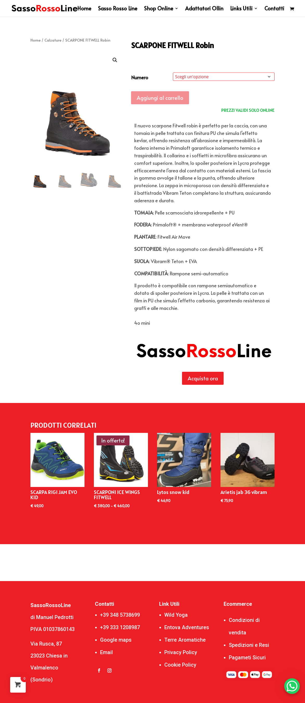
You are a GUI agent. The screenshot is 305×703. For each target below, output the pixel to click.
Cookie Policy (180, 665)
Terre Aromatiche (185, 640)
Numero (139, 77)
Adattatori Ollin (204, 9)
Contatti (274, 9)
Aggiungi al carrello (160, 97)
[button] (115, 60)
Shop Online (158, 9)
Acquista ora (203, 378)
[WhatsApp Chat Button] (292, 686)
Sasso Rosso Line (117, 9)
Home (84, 9)
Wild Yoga (176, 615)
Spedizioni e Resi (249, 645)
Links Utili (241, 9)
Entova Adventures (186, 627)
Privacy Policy (180, 652)
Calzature (52, 40)
